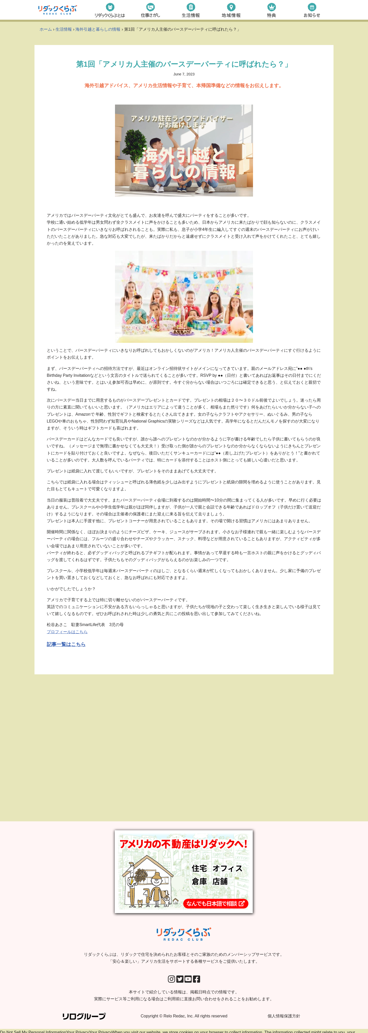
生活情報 (63, 29)
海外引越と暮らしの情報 (97, 29)
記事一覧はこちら (66, 644)
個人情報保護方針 (284, 1020)
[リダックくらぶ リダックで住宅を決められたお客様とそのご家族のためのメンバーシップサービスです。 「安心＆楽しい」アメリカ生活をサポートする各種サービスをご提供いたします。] (57, 10)
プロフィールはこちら (67, 632)
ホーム (46, 29)
